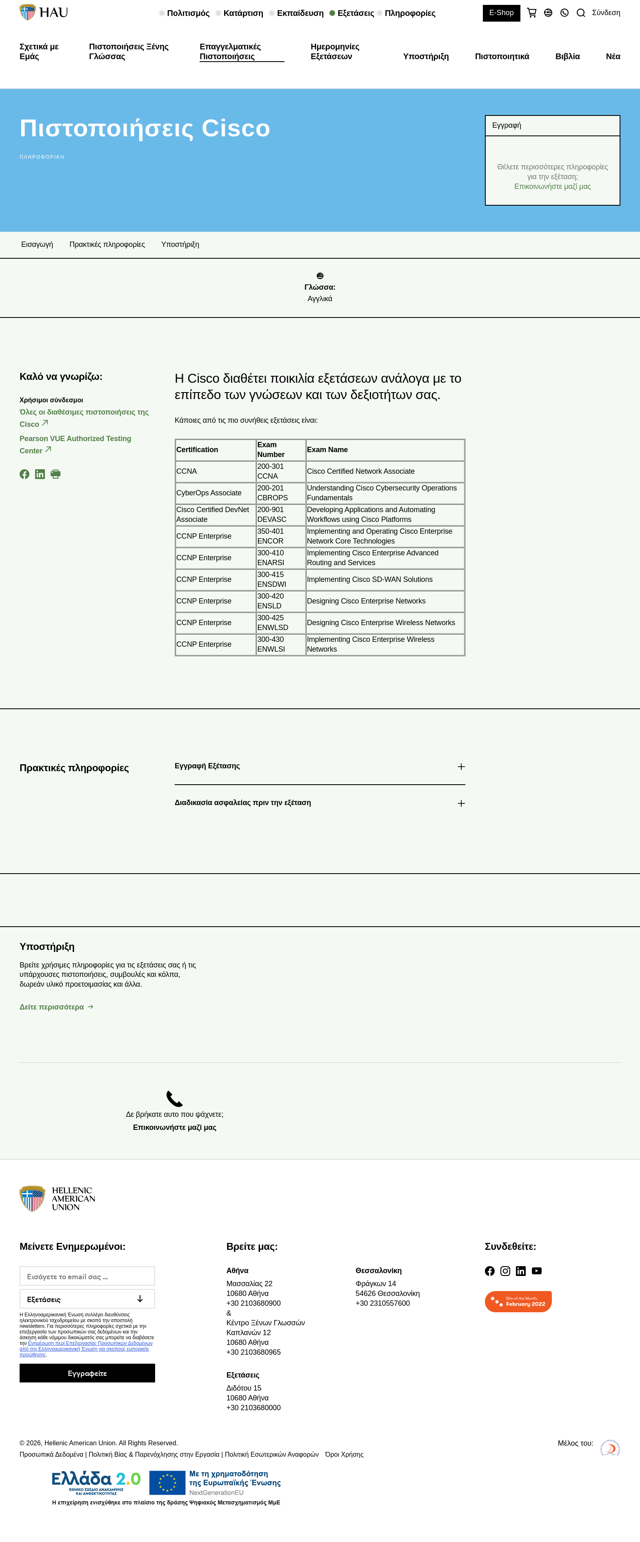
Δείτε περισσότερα (52, 1007)
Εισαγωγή (37, 244)
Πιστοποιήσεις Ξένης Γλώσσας (129, 51)
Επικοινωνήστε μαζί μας (552, 186)
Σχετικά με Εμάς (39, 51)
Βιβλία (568, 56)
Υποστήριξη (426, 56)
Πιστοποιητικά (502, 56)
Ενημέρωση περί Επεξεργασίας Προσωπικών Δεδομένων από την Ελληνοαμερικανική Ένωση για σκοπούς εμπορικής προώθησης (86, 1349)
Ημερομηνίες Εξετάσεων (335, 51)
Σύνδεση (606, 13)
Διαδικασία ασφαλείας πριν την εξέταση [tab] (320, 804)
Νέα (613, 56)
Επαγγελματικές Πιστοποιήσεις (230, 51)
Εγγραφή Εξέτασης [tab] (320, 767)
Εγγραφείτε (87, 1372)
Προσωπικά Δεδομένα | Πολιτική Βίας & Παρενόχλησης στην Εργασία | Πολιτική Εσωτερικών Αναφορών (169, 1454)
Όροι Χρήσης (344, 1454)
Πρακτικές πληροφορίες (107, 244)
